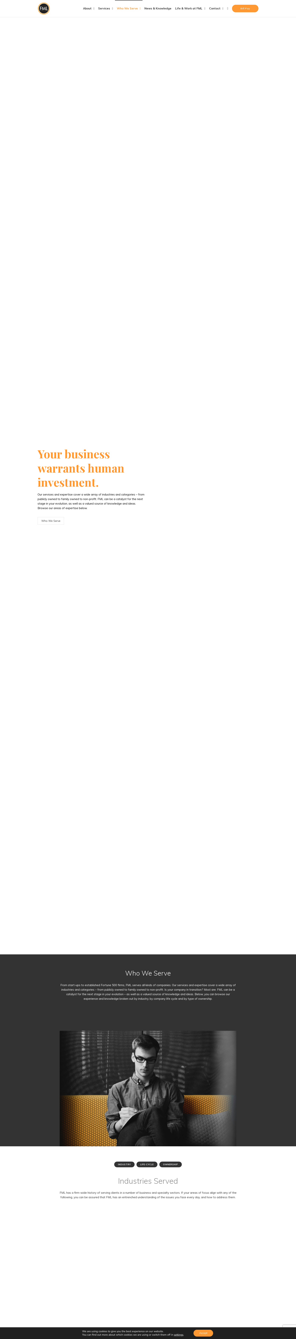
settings (178, 1335)
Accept (203, 1333)
